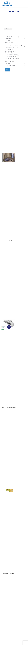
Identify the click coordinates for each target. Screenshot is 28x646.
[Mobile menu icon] (23, 3)
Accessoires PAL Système (9, 241)
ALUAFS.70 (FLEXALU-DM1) (8, 407)
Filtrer (7, 70)
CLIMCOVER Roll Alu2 (8, 573)
